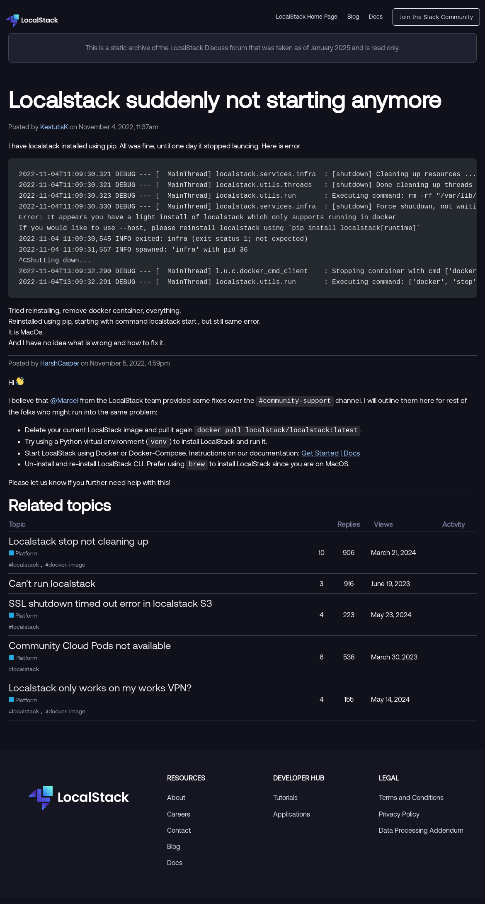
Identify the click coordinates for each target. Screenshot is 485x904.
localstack (25, 570)
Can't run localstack (52, 589)
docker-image (66, 570)
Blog (353, 16)
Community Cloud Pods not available (90, 651)
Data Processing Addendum (421, 836)
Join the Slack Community (436, 17)
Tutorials (285, 803)
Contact (179, 836)
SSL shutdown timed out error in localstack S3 (110, 609)
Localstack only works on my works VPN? (100, 693)
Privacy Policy (399, 820)
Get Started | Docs (330, 459)
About (176, 803)
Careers (178, 820)
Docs (376, 16)
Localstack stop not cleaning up (78, 547)
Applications (291, 820)
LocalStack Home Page (306, 16)
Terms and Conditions (411, 803)
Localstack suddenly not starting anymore (224, 99)
